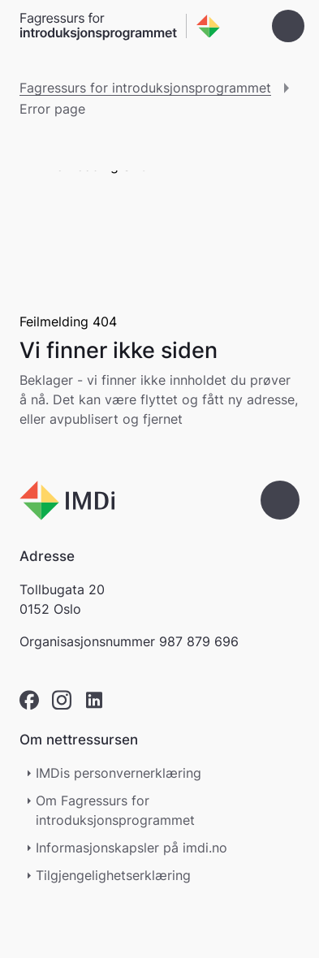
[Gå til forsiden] (119, 26)
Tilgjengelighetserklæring (122, 875)
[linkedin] (94, 700)
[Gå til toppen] (280, 500)
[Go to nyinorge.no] (66, 500)
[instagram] (61, 700)
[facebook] (29, 700)
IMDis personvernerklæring (118, 773)
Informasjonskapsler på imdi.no (131, 847)
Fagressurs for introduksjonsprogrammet (145, 88)
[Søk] (242, 26)
